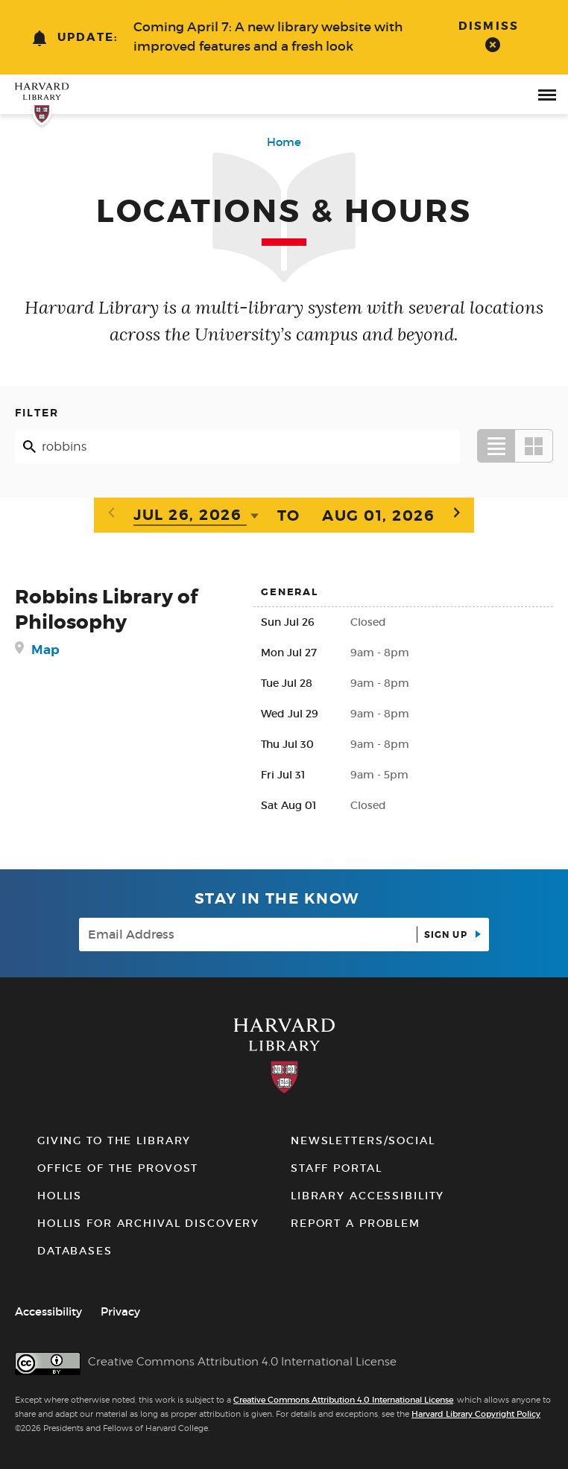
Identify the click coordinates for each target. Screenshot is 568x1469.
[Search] (237, 446)
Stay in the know (277, 898)
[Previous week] (111, 513)
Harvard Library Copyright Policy (475, 1414)
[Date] (190, 516)
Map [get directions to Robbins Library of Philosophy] (45, 649)
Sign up (447, 935)
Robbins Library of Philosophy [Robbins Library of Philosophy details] (106, 610)
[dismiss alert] (492, 35)
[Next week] (456, 513)
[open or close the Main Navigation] (547, 94)
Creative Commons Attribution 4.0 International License (343, 1400)
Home (284, 142)
